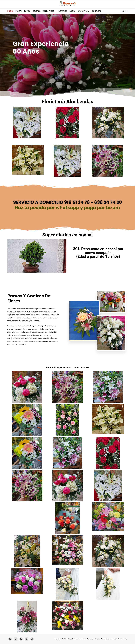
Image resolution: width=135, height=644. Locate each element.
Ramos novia (84, 11)
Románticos (48, 11)
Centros (36, 11)
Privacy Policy (100, 639)
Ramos (27, 11)
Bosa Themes (88, 639)
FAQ (125, 639)
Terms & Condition (114, 639)
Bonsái (18, 11)
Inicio (10, 11)
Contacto (96, 11)
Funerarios (62, 11)
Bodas (72, 11)
